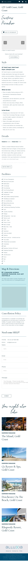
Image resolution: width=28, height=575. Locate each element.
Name (3, 345)
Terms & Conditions (10, 555)
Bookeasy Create (20, 558)
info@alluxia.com (11, 342)
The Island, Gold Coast (11, 437)
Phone (4, 366)
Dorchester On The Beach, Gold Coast (12, 498)
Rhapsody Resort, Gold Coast (11, 529)
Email (3, 356)
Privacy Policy (19, 555)
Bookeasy (5, 558)
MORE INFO (6, 167)
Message (4, 377)
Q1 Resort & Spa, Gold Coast (11, 468)
